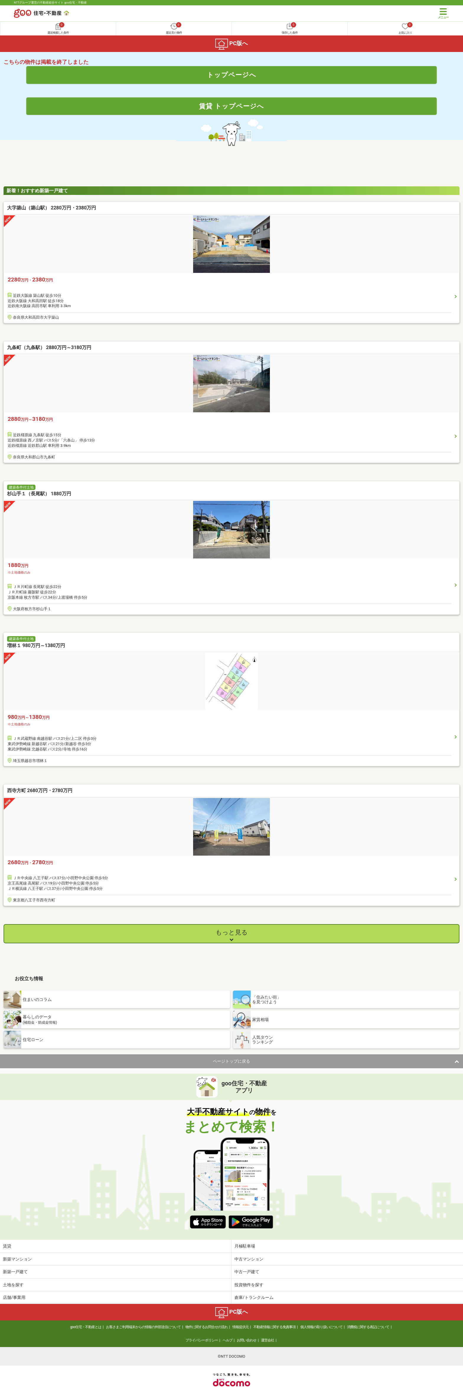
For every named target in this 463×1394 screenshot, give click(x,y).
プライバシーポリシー (201, 1340)
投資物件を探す (248, 1284)
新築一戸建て (15, 1271)
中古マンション (248, 1259)
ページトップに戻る (231, 1061)
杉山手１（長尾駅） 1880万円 (39, 493)
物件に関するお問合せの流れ (206, 1327)
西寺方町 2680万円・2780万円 (39, 790)
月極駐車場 (244, 1246)
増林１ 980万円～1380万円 (36, 645)
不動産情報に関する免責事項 (274, 1327)
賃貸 (7, 1246)
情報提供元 (240, 1327)
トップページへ (231, 75)
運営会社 (267, 1340)
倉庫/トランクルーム (253, 1297)
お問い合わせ (246, 1340)
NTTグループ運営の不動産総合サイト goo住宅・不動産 (50, 2)
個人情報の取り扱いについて (321, 1327)
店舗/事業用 (14, 1297)
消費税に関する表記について (368, 1327)
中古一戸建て (246, 1271)
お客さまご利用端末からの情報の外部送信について (143, 1327)
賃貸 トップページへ (231, 106)
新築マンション (17, 1259)
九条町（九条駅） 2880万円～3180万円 (49, 347)
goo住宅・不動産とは (85, 1327)
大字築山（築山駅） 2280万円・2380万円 (51, 208)
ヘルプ (227, 1340)
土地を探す (13, 1284)
